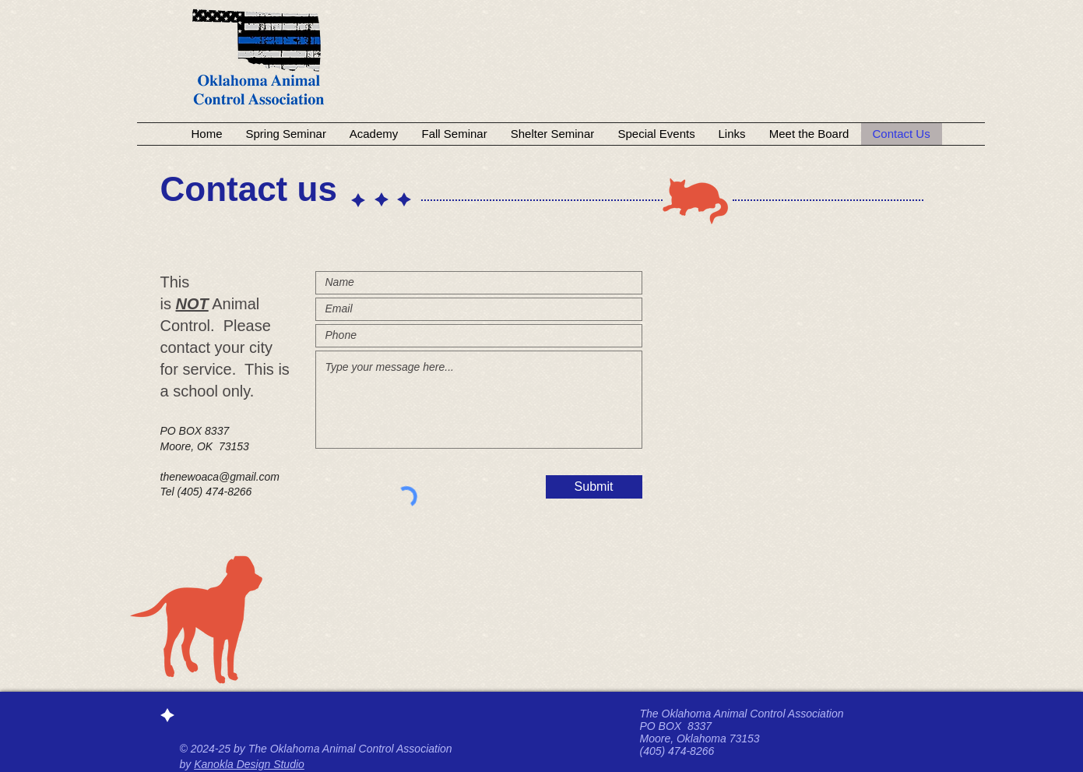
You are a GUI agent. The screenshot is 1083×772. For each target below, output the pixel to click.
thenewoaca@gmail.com (220, 477)
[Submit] (594, 487)
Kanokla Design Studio (249, 764)
